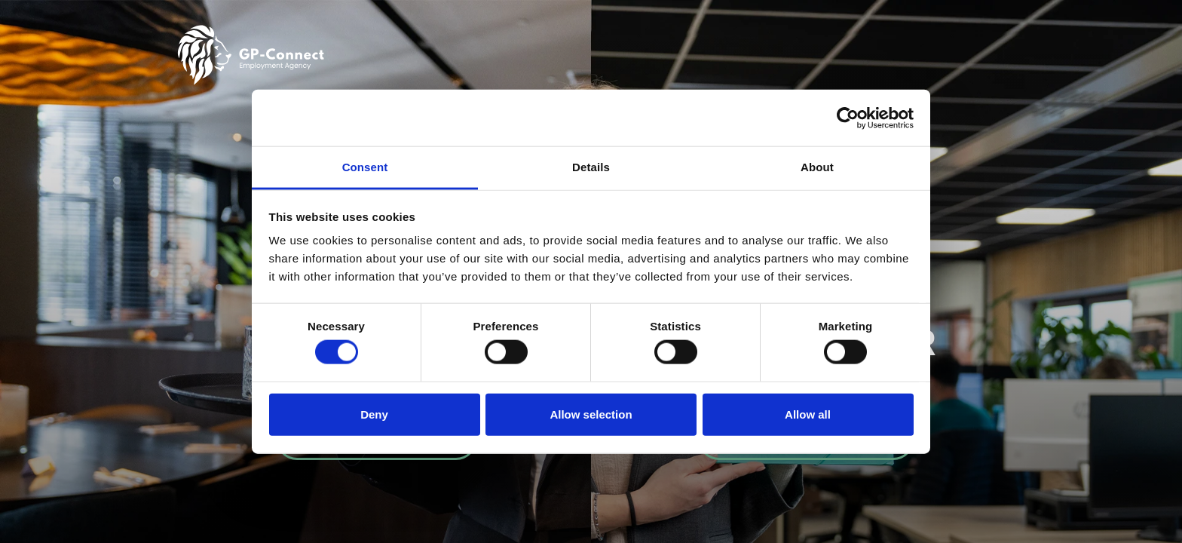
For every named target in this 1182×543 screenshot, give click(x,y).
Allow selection (591, 413)
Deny (374, 413)
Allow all (808, 413)
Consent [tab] (365, 167)
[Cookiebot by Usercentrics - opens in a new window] (848, 117)
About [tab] (817, 167)
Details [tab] (591, 167)
